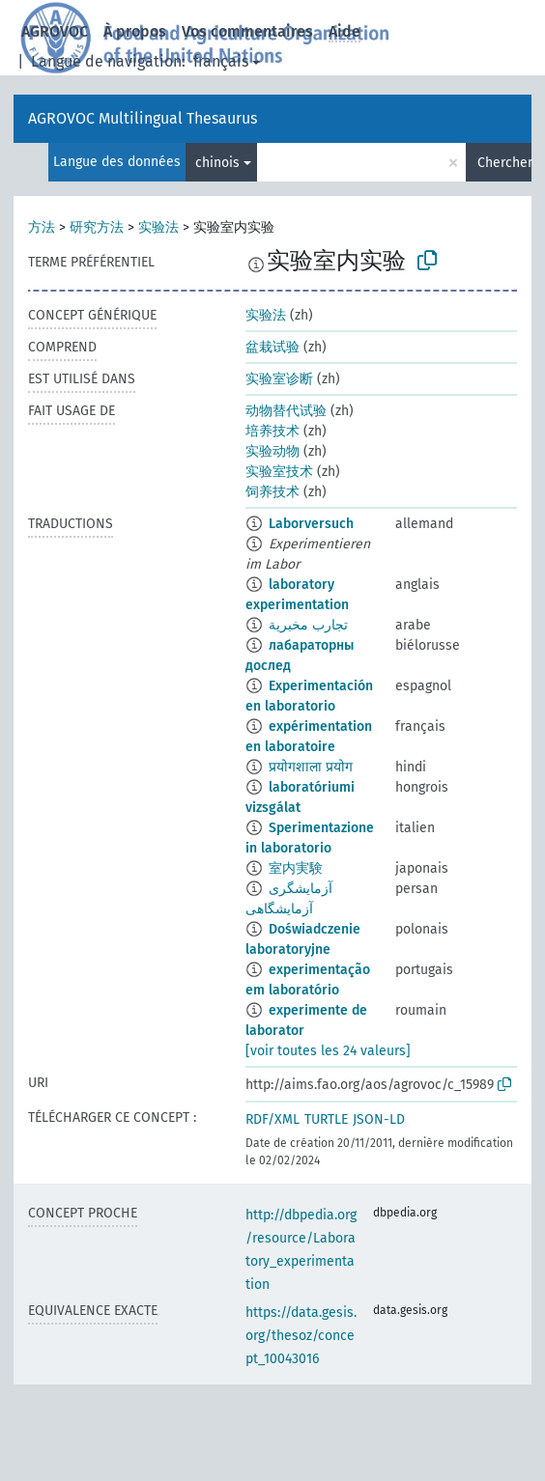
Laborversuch (311, 524)
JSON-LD (379, 1119)
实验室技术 (279, 471)
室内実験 (296, 868)
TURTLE (326, 1119)
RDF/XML (272, 1119)
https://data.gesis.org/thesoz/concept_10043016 (301, 1335)
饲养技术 (272, 492)
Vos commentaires (247, 31)
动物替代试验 (286, 411)
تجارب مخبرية (308, 625)
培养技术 (272, 431)
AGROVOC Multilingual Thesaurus (142, 118)
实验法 (158, 227)
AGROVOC (54, 31)
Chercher (504, 162)
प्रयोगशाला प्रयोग (311, 767)
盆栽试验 (272, 347)
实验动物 (272, 451)
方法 (41, 227)
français (220, 61)
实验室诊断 (279, 379)
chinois (217, 162)
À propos (134, 31)
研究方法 (97, 227)
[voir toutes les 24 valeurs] (328, 1051)
